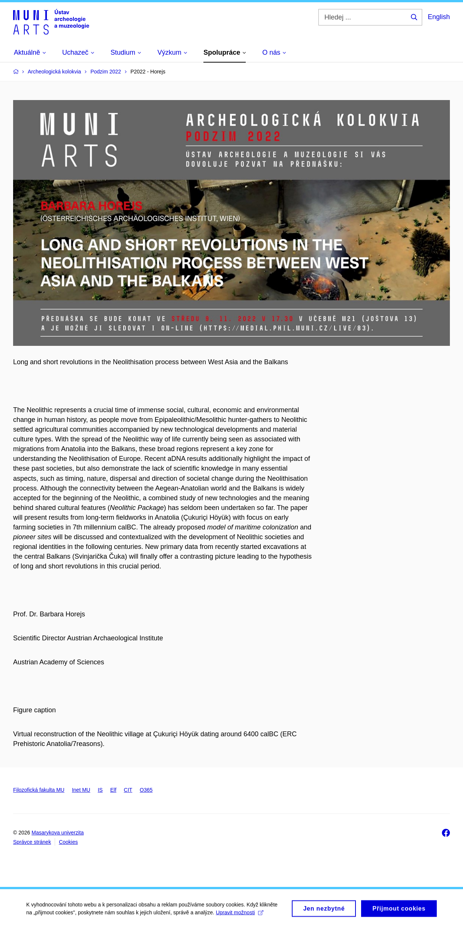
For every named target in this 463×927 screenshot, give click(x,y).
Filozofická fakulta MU (38, 790)
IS (100, 790)
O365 (146, 790)
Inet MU (81, 790)
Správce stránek (32, 842)
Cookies (68, 842)
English (439, 17)
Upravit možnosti (239, 915)
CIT (128, 790)
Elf (113, 790)
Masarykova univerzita (57, 833)
